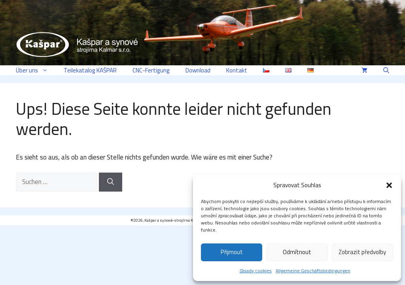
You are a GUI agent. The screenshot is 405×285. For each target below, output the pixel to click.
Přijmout (232, 252)
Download (197, 70)
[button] (389, 185)
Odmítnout (297, 252)
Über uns (36, 70)
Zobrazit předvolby (362, 252)
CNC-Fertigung (151, 70)
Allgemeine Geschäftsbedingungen (313, 270)
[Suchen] (110, 182)
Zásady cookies (256, 270)
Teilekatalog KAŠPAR (90, 70)
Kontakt (236, 70)
